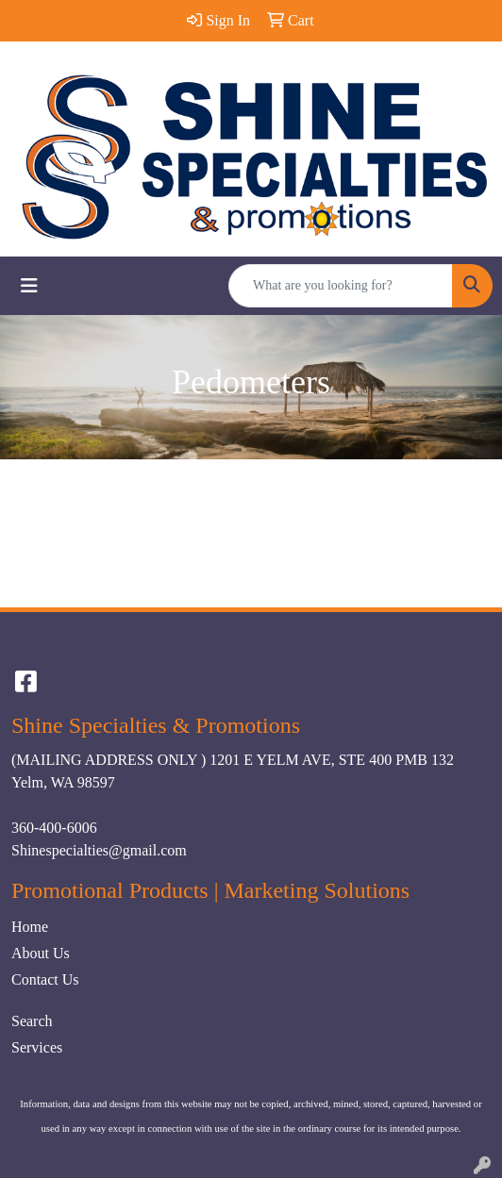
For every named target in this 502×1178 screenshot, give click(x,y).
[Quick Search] (340, 285)
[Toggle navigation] (29, 286)
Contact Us (45, 979)
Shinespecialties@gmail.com (99, 850)
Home (29, 927)
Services (36, 1047)
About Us (40, 953)
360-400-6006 (54, 828)
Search (32, 1021)
